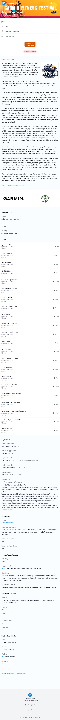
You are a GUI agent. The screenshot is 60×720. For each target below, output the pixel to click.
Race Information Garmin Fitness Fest (13, 673)
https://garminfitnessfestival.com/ (13, 185)
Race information (8, 523)
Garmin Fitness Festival (12, 12)
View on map (14, 212)
